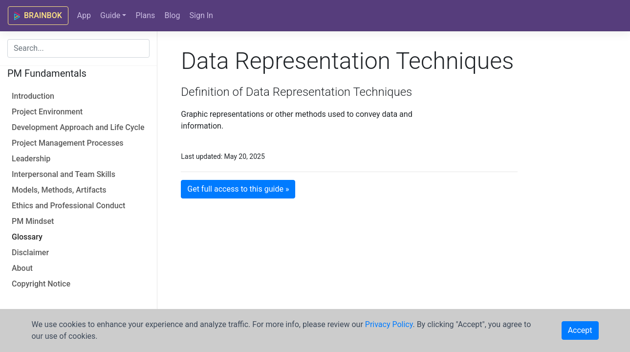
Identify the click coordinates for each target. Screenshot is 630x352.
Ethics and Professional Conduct (68, 205)
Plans (145, 15)
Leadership (31, 158)
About (22, 268)
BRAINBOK (38, 15)
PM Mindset (33, 221)
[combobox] (78, 48)
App (83, 15)
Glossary (27, 237)
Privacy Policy (389, 324)
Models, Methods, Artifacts (59, 190)
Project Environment (47, 111)
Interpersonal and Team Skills (63, 174)
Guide (110, 15)
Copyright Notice (41, 283)
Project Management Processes (67, 143)
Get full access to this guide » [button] (238, 189)
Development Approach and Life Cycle (78, 127)
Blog (172, 15)
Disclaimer (30, 252)
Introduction (33, 96)
